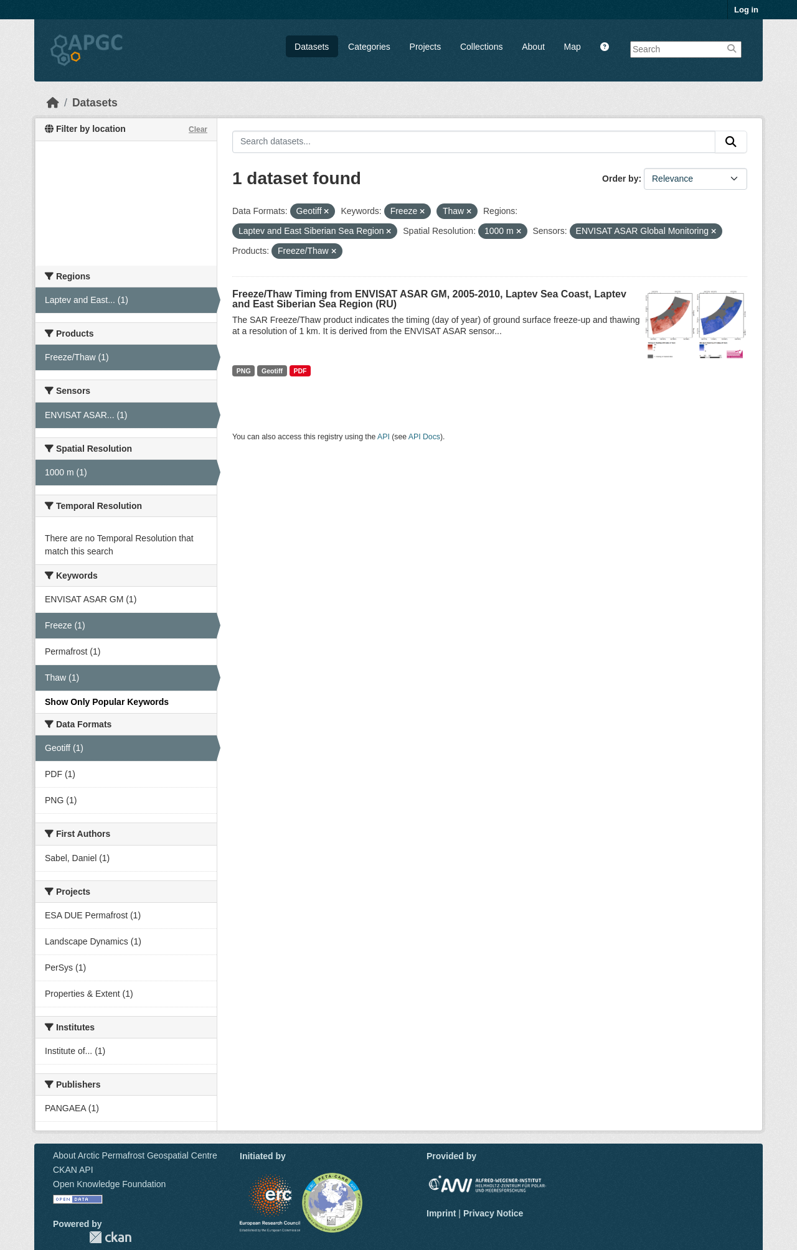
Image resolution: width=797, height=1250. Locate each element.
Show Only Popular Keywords (107, 702)
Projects (425, 47)
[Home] (53, 102)
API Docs (424, 436)
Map (572, 47)
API (383, 436)
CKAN (110, 1237)
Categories (369, 47)
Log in (746, 9)
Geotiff (272, 371)
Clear (198, 129)
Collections (481, 47)
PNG (244, 371)
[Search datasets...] (473, 142)
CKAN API (73, 1170)
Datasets (312, 47)
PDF (299, 371)
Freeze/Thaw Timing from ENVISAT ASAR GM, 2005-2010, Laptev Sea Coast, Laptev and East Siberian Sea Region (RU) (429, 299)
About (533, 47)
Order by (620, 179)
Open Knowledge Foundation (109, 1184)
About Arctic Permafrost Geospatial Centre (135, 1155)
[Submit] (731, 142)
